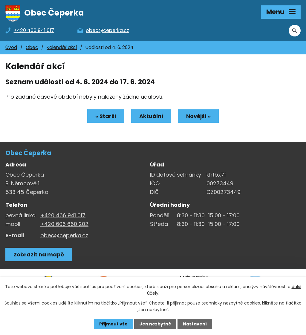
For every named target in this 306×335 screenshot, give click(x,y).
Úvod (11, 47)
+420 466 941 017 (62, 215)
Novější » (198, 116)
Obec (32, 47)
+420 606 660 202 (64, 224)
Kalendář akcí (62, 47)
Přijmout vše (113, 324)
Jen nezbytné (155, 324)
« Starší (105, 116)
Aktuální (151, 116)
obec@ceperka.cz (64, 235)
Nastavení (195, 324)
